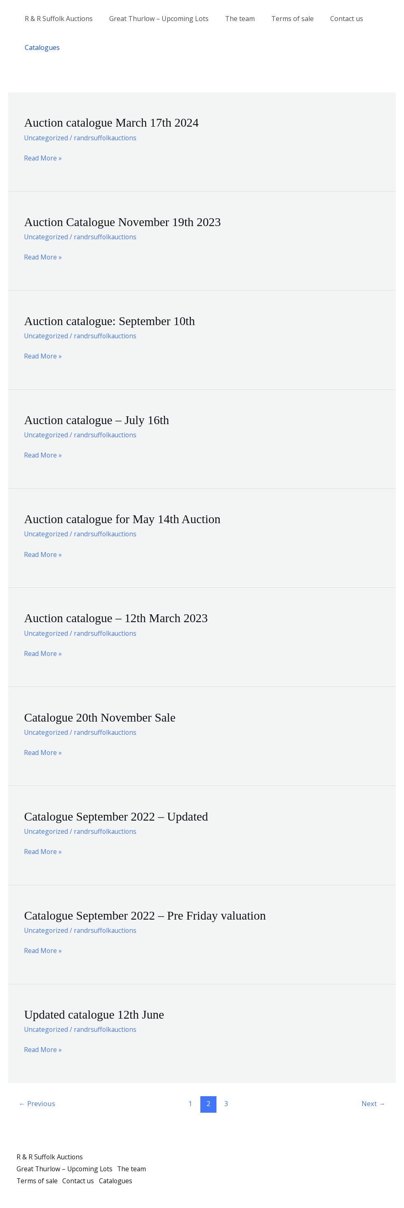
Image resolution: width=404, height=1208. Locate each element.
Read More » (43, 158)
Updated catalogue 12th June (95, 1014)
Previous (37, 1102)
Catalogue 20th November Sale (101, 717)
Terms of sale (281, 18)
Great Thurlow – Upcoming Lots (154, 18)
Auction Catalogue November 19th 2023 (124, 221)
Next (373, 1102)
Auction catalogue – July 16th (98, 420)
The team (232, 18)
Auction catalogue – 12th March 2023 (118, 618)
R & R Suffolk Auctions (57, 18)
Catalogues (40, 47)
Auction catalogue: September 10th (111, 321)
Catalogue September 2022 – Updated (118, 816)
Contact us (331, 18)
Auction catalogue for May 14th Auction (124, 519)
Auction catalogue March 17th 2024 (113, 122)
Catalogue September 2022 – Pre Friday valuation (147, 915)
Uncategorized (46, 137)
